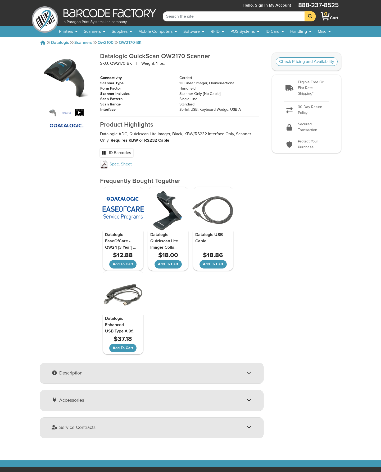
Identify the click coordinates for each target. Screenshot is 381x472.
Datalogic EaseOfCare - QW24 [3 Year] (119, 241)
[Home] (43, 42)
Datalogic (60, 42)
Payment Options (118, 420)
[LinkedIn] (337, 425)
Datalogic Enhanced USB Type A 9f (239, 241)
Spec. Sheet (116, 164)
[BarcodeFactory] (45, 16)
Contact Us (46, 413)
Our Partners (47, 420)
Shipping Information (121, 413)
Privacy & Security (118, 426)
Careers (43, 439)
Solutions (176, 413)
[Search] (310, 16)
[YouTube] (308, 425)
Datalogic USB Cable (197, 238)
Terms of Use (114, 433)
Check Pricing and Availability (306, 61)
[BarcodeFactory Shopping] (325, 16)
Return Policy (114, 407)
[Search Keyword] (234, 16)
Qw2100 (106, 42)
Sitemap (175, 407)
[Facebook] (323, 425)
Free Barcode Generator (190, 420)
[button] (306, 88)
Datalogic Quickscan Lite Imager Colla (158, 241)
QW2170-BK (130, 42)
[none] (324, 31)
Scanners (83, 42)
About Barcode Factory (57, 407)
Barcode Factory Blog (188, 426)
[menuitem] (68, 31)
